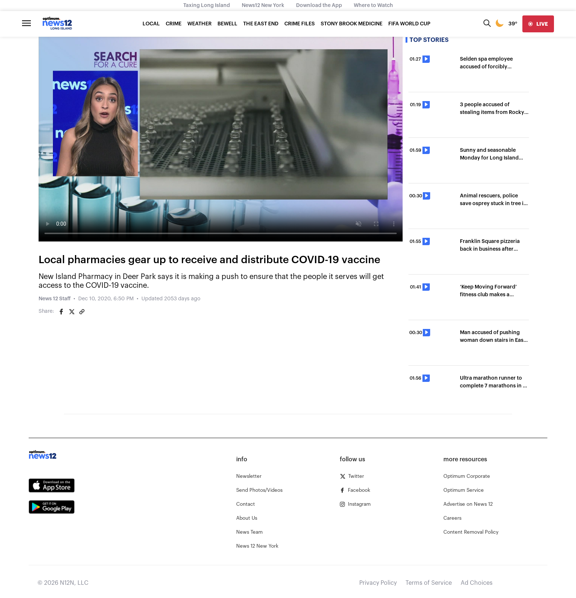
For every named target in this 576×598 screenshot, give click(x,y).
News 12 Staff (55, 298)
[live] (538, 23)
